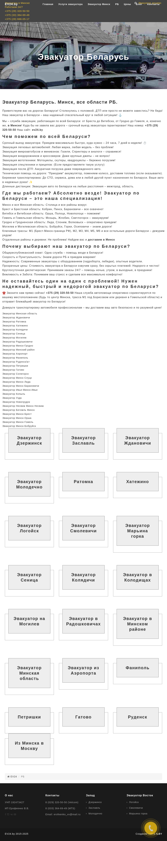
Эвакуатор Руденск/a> (16, 361)
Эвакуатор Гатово (13, 369)
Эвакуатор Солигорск (15, 373)
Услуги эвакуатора (70, 11)
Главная (48, 11)
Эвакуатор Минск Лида (16, 381)
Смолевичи (136, 808)
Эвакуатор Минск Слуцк (17, 377)
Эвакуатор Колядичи (15, 329)
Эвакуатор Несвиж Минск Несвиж (23, 406)
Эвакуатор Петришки (15, 365)
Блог (139, 11)
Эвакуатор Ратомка (14, 321)
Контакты (153, 11)
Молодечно (95, 813)
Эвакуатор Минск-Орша (16, 418)
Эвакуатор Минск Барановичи (20, 386)
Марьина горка (138, 813)
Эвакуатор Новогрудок (16, 402)
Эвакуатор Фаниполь (15, 357)
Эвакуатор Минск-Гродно (17, 345)
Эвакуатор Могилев (14, 337)
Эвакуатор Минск (99, 11)
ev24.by (37, 129)
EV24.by (11, 11)
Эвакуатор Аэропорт (15, 353)
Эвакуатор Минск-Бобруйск (19, 426)
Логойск (134, 802)
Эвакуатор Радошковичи (17, 341)
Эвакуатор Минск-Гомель (17, 422)
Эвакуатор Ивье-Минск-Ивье (20, 390)
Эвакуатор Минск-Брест (17, 414)
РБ (117, 11)
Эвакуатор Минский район (18, 349)
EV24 (14, 776)
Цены (127, 11)
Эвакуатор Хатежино (15, 325)
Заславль (94, 808)
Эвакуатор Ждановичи (16, 317)
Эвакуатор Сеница (13, 333)
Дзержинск (95, 802)
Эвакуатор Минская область (19, 313)
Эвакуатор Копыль (13, 394)
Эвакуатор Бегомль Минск (18, 410)
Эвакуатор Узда (12, 398)
